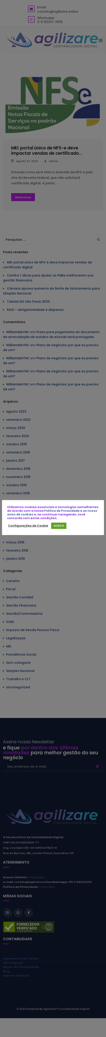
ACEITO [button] (59, 526)
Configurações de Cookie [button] (28, 525)
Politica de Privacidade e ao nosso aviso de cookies (52, 512)
